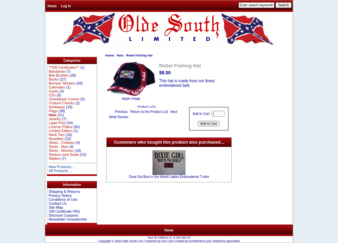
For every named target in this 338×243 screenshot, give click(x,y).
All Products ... (60, 171)
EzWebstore (197, 241)
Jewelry (55, 119)
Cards (53, 91)
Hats (120, 55)
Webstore (219, 241)
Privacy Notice (60, 195)
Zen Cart (167, 241)
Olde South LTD (132, 241)
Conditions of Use (63, 199)
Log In (66, 6)
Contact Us (57, 203)
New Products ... (62, 167)
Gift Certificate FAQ (64, 211)
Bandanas (57, 71)
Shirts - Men (58, 147)
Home (52, 6)
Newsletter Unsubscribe (68, 219)
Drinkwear (57, 107)
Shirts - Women (61, 151)
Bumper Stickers (62, 83)
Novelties (56, 139)
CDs (52, 95)
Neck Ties (56, 135)
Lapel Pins (57, 123)
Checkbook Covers (64, 99)
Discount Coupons (63, 215)
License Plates (60, 127)
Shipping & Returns (64, 191)
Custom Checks (61, 103)
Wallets (54, 158)
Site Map (56, 207)
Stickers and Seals (64, 154)
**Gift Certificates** (64, 67)
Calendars (57, 87)
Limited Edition (60, 131)
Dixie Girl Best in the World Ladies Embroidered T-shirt (169, 177)
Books (54, 79)
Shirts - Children (62, 143)
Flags (53, 111)
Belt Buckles (59, 75)
